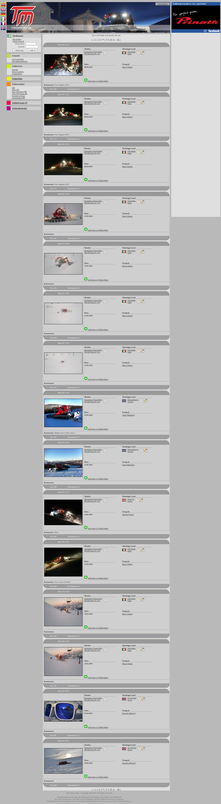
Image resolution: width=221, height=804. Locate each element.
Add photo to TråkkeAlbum (98, 81)
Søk (13, 88)
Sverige (130, 402)
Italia (130, 54)
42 (118, 39)
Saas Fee (131, 499)
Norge (130, 700)
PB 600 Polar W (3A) (92, 54)
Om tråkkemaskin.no (20, 61)
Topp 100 (15, 90)
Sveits (130, 501)
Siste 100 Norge (19, 92)
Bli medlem (17, 39)
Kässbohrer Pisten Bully (93, 52)
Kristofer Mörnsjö (128, 713)
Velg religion (163, 4)
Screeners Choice (18, 96)
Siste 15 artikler (18, 72)
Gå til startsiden (18, 59)
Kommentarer (18, 98)
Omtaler (15, 70)
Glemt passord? (18, 41)
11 (114, 39)
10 (111, 39)
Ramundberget (133, 400)
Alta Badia (131, 52)
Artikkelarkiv (17, 74)
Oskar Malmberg (128, 415)
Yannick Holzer (128, 514)
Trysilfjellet (132, 698)
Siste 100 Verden (19, 94)
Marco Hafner (127, 67)
